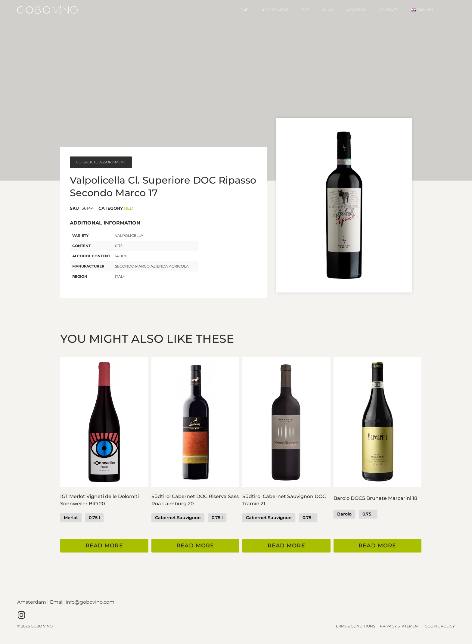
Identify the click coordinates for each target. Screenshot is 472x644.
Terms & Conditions (354, 626)
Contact (388, 10)
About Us (356, 10)
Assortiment (275, 10)
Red (128, 208)
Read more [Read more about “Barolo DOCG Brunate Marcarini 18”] (377, 545)
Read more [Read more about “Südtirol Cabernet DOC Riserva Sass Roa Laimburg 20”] (195, 545)
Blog (328, 10)
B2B (305, 10)
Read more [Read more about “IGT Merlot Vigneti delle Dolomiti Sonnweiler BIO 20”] (104, 545)
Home (242, 10)
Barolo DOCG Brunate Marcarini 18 (375, 498)
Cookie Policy (440, 626)
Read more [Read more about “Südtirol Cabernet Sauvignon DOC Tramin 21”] (286, 545)
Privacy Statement (400, 626)
